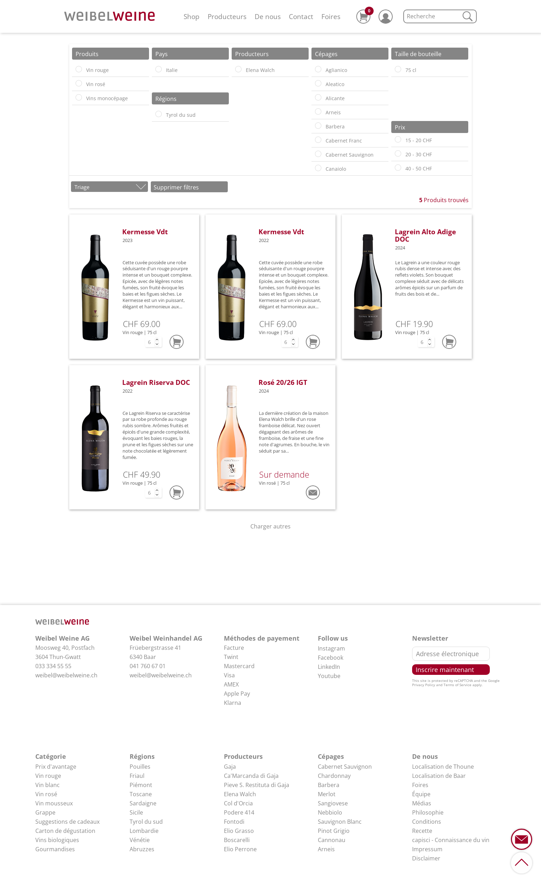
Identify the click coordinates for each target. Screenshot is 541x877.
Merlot (326, 794)
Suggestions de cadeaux (67, 821)
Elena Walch (240, 794)
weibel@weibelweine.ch (66, 675)
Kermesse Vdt (145, 231)
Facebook (330, 657)
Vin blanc (47, 785)
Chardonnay (334, 776)
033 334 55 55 (53, 666)
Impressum (427, 849)
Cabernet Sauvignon (345, 766)
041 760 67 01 (148, 666)
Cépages (331, 756)
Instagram (331, 648)
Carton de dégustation (65, 831)
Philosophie (428, 812)
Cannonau (331, 840)
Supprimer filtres (176, 187)
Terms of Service (457, 684)
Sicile (136, 812)
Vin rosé (46, 794)
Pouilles (140, 766)
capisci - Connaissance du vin (450, 840)
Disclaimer (426, 858)
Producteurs (227, 16)
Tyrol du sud (146, 821)
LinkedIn (329, 667)
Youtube (329, 676)
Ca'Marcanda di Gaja (251, 776)
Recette (422, 831)
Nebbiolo (330, 812)
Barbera (328, 785)
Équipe (421, 794)
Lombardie (144, 831)
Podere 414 (239, 812)
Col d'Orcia (238, 803)
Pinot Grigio (334, 831)
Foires (330, 16)
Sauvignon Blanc (340, 821)
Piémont (141, 785)
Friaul (137, 776)
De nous (268, 16)
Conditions (426, 821)
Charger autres (270, 526)
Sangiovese (333, 803)
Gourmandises (55, 849)
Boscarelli (237, 840)
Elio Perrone (240, 849)
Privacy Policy (423, 684)
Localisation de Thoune (443, 766)
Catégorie (50, 756)
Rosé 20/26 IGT (282, 382)
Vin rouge (48, 776)
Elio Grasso (239, 831)
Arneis (326, 849)
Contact (301, 16)
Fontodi (234, 821)
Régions (142, 756)
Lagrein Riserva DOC (156, 382)
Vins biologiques (57, 840)
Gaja (230, 766)
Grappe (45, 812)
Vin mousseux (54, 803)
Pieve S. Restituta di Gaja (256, 785)
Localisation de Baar (439, 776)
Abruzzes (142, 849)
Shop (192, 16)
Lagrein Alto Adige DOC (425, 235)
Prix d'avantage (55, 766)
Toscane (141, 794)
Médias (421, 803)
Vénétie (140, 840)
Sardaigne (143, 803)
